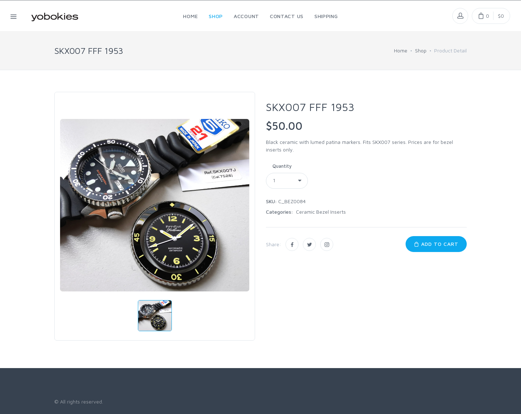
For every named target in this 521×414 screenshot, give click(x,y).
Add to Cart (436, 244)
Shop (421, 50)
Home (400, 50)
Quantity (282, 166)
